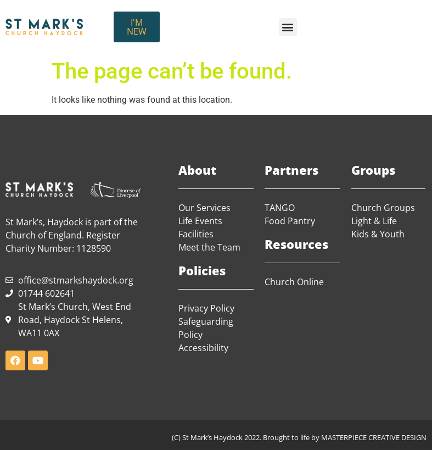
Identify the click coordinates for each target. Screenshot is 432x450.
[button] (288, 27)
